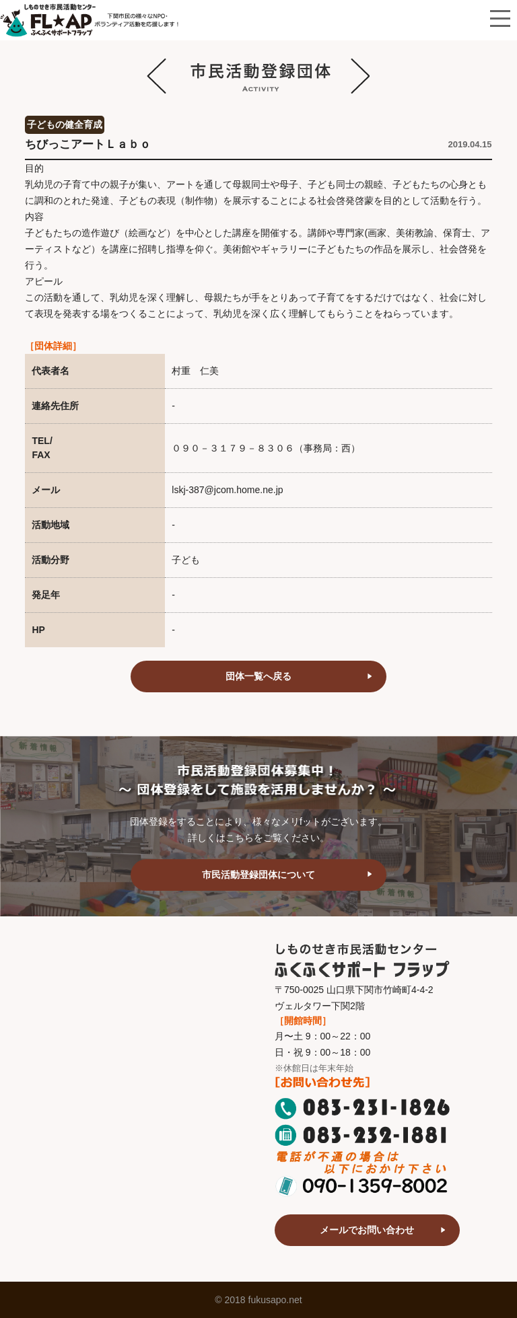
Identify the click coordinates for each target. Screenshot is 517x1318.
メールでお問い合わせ (367, 1229)
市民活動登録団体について (258, 874)
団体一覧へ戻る (258, 676)
